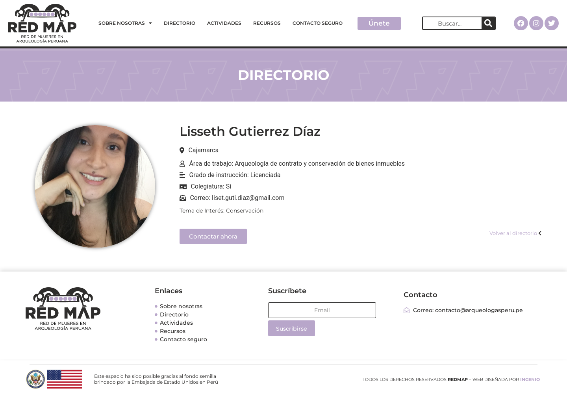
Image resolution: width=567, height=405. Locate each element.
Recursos (267, 23)
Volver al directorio (513, 233)
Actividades (224, 23)
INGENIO (530, 379)
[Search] (488, 23)
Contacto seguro (318, 23)
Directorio (179, 23)
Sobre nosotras (125, 23)
